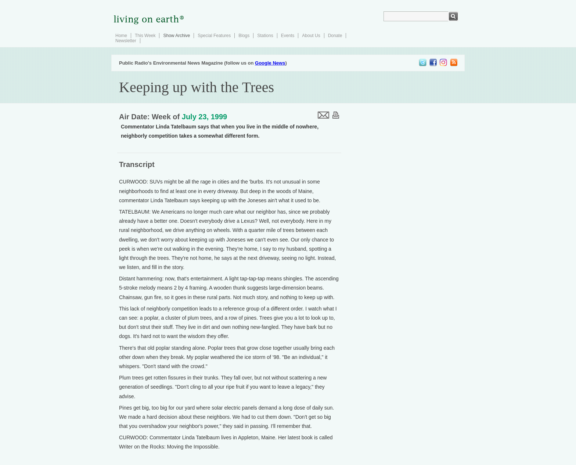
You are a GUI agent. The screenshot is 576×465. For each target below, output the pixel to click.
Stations (265, 35)
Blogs (243, 35)
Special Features (214, 35)
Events (288, 35)
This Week (145, 35)
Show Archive (176, 35)
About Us (311, 35)
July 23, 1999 (204, 117)
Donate (335, 35)
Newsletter (125, 40)
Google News (270, 63)
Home (121, 35)
